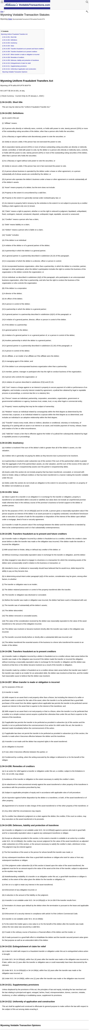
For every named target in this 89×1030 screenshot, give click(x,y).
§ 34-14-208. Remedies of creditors (13, 57)
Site (1, 12)
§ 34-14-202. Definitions (9, 40)
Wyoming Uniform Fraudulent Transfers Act (14, 34)
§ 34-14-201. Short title (9, 37)
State (10, 19)
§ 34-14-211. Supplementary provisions (14, 66)
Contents (5, 31)
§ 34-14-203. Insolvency (9, 43)
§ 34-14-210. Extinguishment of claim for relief (16, 63)
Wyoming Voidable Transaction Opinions (14, 72)
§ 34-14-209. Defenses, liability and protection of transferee (20, 60)
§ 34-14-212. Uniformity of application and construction (19, 69)
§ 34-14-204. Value (8, 46)
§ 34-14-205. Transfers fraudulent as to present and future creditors (23, 49)
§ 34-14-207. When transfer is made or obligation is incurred (20, 54)
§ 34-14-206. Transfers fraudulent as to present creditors (19, 51)
